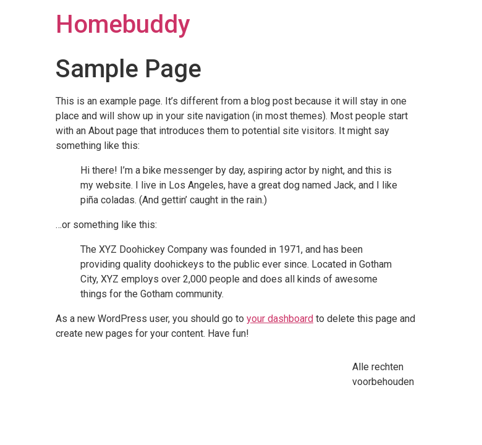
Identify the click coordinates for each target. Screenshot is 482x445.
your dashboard (280, 318)
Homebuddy (123, 24)
